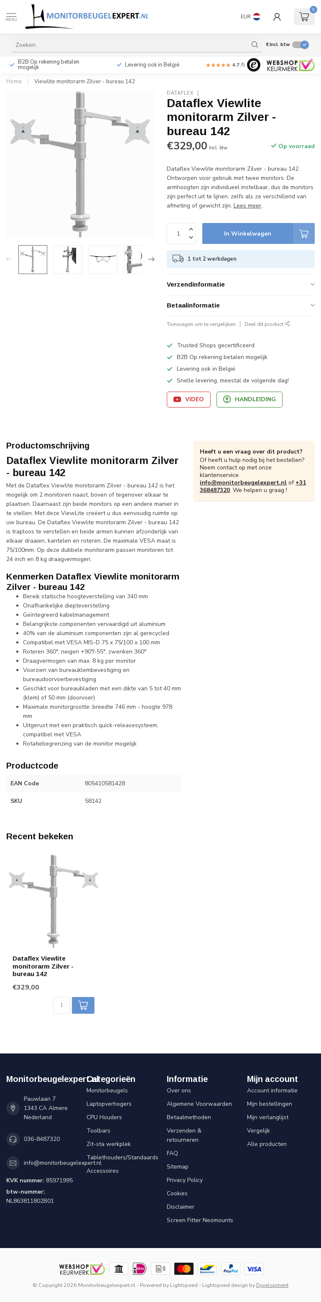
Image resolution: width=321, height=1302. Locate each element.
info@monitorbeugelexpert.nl (243, 483)
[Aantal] (61, 1005)
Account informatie (272, 1090)
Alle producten (267, 1144)
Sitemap (178, 1167)
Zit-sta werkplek (109, 1144)
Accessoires (103, 1171)
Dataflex (180, 93)
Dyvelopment (272, 1285)
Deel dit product (267, 324)
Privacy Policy (185, 1180)
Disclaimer (180, 1207)
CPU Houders (104, 1117)
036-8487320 (42, 1139)
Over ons (179, 1090)
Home (14, 81)
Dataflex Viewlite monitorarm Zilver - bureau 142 (43, 966)
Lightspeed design (225, 1285)
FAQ (172, 1153)
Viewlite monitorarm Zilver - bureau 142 (84, 81)
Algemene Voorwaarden (199, 1104)
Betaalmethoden (189, 1117)
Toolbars (98, 1131)
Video (188, 399)
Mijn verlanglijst (267, 1117)
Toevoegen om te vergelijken (201, 324)
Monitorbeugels (107, 1090)
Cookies (177, 1193)
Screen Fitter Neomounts (200, 1220)
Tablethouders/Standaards (120, 1157)
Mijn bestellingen (269, 1104)
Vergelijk (258, 1131)
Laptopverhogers (109, 1104)
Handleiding (249, 399)
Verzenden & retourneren (184, 1135)
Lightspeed (184, 1285)
